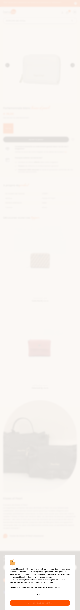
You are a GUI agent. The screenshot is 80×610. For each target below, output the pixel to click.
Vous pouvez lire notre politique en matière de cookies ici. (35, 587)
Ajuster (40, 595)
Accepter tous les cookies (40, 603)
